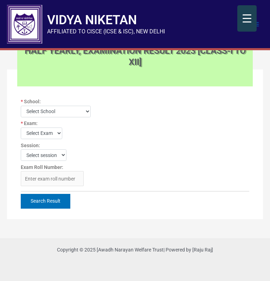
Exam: (29, 123)
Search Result (45, 201)
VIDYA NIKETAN (92, 19)
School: (31, 101)
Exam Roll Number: (42, 167)
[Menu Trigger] (247, 18)
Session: (30, 145)
